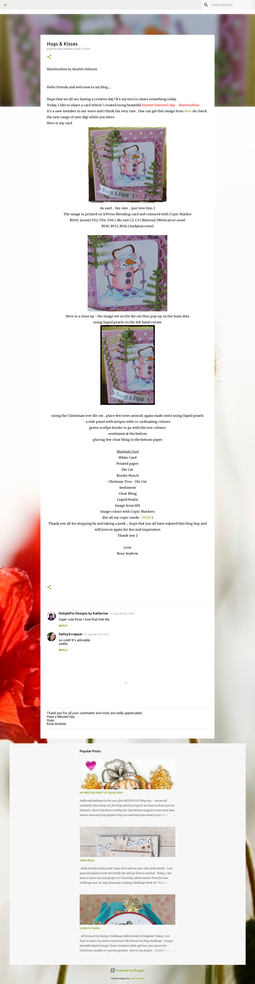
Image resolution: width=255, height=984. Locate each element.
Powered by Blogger (127, 970)
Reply (63, 625)
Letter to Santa (90, 928)
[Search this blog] (231, 5)
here (188, 111)
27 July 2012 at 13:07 (122, 613)
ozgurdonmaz (137, 978)
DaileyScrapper (71, 634)
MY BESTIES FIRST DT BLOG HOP (101, 792)
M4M (146, 517)
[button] (49, 57)
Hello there (87, 860)
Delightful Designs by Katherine (83, 613)
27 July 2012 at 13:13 (96, 634)
